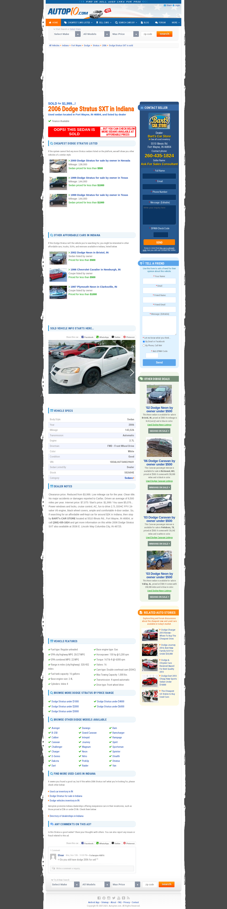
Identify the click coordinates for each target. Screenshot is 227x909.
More (174, 22)
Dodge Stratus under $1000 (65, 701)
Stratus (116, 760)
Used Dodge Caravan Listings (159, 480)
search (164, 33)
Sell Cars (102, 22)
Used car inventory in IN (61, 791)
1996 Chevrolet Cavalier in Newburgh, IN (96, 269)
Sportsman (118, 746)
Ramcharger (118, 732)
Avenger (56, 727)
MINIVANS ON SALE (158, 487)
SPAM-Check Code (159, 228)
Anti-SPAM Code (159, 351)
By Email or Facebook (154, 341)
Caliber (55, 737)
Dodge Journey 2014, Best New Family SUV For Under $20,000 (167, 648)
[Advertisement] (113, 74)
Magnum (86, 746)
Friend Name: (159, 295)
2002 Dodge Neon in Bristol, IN (89, 252)
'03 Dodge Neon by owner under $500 (159, 574)
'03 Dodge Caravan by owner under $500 (159, 518)
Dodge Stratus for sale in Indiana (66, 795)
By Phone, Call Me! (152, 345)
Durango (86, 727)
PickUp (85, 760)
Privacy (126, 902)
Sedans (129, 478)
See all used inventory (160, 139)
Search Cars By (125, 22)
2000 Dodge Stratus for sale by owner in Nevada (100, 160)
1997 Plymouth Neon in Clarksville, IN (94, 286)
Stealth (116, 756)
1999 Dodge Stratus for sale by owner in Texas (99, 177)
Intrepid (86, 737)
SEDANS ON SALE (158, 431)
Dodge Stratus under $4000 (110, 701)
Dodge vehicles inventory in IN (64, 800)
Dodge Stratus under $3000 (65, 711)
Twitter (116, 337)
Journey (86, 742)
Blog (145, 22)
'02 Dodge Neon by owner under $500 (159, 409)
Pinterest (130, 337)
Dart (54, 765)
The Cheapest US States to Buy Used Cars (168, 692)
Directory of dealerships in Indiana (66, 815)
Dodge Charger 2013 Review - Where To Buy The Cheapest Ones (168, 633)
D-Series (56, 756)
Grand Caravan (89, 732)
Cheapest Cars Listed (77, 22)
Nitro (84, 756)
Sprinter (116, 751)
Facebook (88, 337)
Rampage (117, 737)
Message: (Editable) (159, 202)
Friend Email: (159, 304)
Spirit (115, 742)
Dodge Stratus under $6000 (110, 706)
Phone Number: (159, 191)
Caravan (56, 742)
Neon (84, 751)
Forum (160, 22)
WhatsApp (104, 337)
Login (177, 5)
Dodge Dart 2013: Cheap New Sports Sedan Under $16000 (168, 678)
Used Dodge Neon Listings (159, 424)
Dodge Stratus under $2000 (65, 706)
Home (53, 22)
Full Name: (159, 170)
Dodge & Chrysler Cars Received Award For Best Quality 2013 (168, 663)
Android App (93, 902)
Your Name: (159, 276)
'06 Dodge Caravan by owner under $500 (159, 462)
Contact (135, 902)
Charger (55, 751)
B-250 (55, 732)
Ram (114, 727)
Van (114, 765)
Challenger (57, 746)
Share (169, 5)
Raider (85, 765)
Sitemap (105, 902)
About (113, 902)
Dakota (55, 760)
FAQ (119, 902)
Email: (159, 181)
